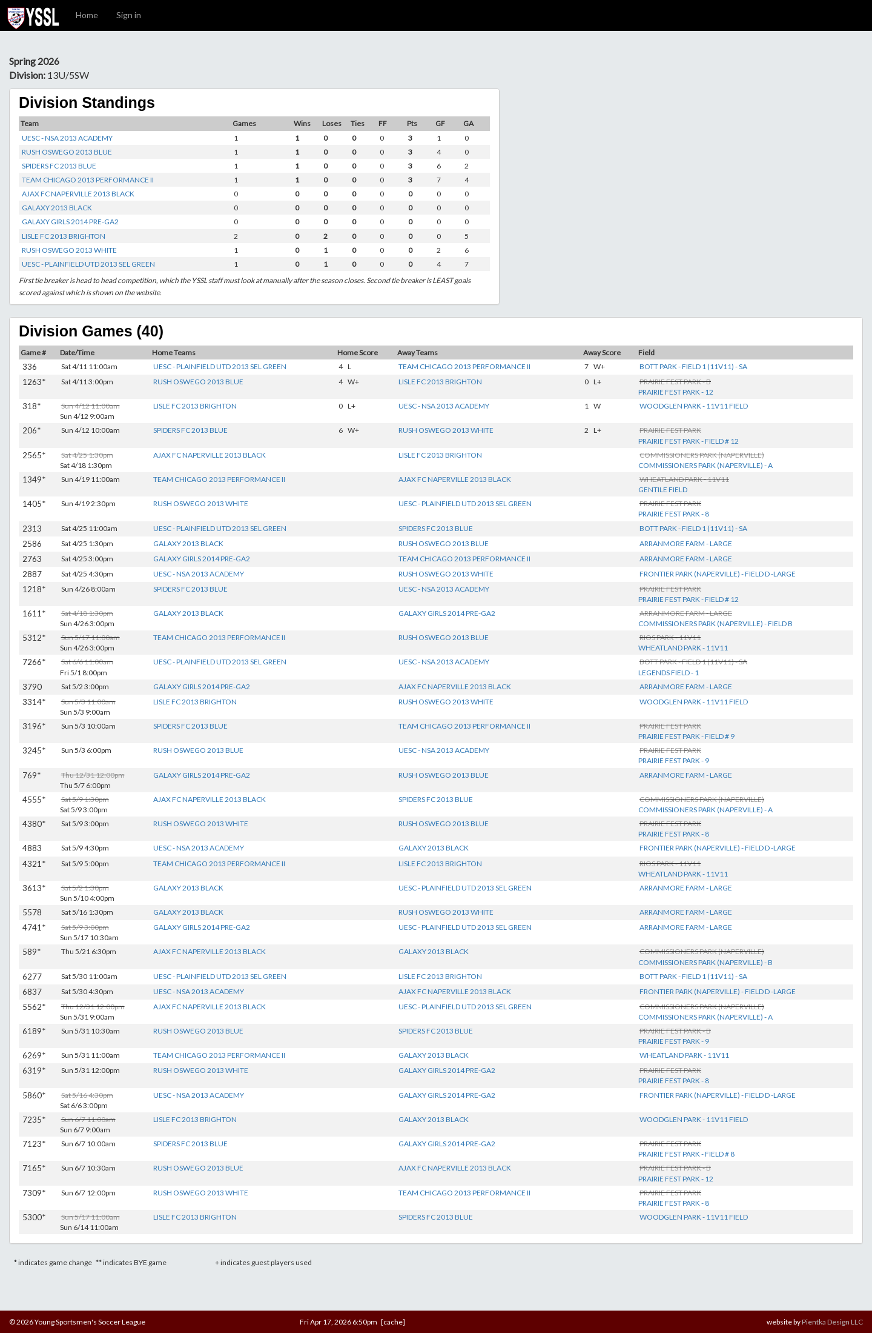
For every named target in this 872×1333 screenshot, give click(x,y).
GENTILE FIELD (662, 489)
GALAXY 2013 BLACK (57, 207)
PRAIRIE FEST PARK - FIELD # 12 (688, 441)
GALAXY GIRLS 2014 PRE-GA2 (70, 221)
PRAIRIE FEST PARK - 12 (675, 391)
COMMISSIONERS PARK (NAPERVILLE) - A (705, 465)
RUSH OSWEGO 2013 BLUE (67, 151)
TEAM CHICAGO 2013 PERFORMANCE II (88, 179)
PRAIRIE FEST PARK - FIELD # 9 (686, 736)
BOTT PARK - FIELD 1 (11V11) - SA (693, 366)
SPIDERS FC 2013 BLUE (59, 165)
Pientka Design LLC (832, 1321)
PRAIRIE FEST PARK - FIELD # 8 (686, 1153)
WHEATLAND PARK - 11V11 (683, 647)
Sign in (128, 15)
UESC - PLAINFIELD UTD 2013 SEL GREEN (88, 264)
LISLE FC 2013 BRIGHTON (63, 236)
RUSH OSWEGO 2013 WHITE (69, 250)
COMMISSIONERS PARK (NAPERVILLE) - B (705, 962)
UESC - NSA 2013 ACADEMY (67, 137)
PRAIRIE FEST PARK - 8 (673, 513)
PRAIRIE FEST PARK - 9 (673, 760)
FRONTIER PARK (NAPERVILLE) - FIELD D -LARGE (717, 573)
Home (87, 15)
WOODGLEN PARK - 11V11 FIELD (693, 405)
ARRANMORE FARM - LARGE (685, 543)
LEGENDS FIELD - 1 (668, 672)
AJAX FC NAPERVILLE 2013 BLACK (78, 193)
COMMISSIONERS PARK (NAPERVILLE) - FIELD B (715, 623)
